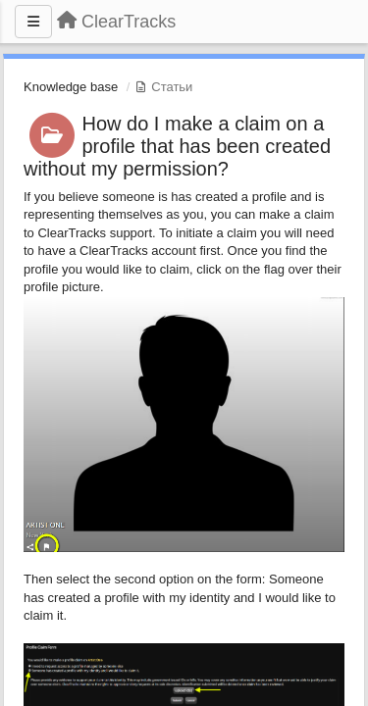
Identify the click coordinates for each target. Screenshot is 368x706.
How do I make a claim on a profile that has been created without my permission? (177, 146)
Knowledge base (71, 86)
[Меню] (33, 21)
